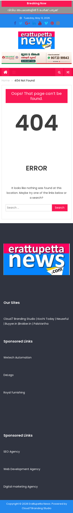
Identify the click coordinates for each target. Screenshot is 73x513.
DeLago (9, 375)
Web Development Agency (22, 469)
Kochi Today (46, 319)
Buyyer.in (11, 324)
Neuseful (63, 319)
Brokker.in (25, 324)
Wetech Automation (18, 357)
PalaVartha (41, 324)
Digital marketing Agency (21, 487)
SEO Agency (12, 452)
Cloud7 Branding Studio (19, 319)
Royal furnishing (14, 392)
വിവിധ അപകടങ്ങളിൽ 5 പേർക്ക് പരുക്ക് (32, 10)
